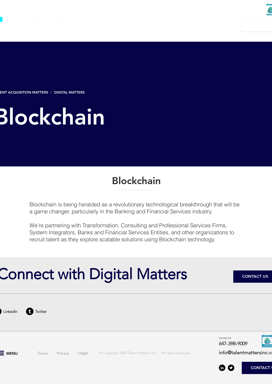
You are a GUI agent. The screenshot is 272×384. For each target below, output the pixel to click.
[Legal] (83, 353)
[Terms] (42, 353)
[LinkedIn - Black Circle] (222, 368)
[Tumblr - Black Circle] (29, 311)
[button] (117, 25)
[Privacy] (62, 353)
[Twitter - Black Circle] (231, 368)
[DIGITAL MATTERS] (70, 92)
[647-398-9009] (236, 344)
